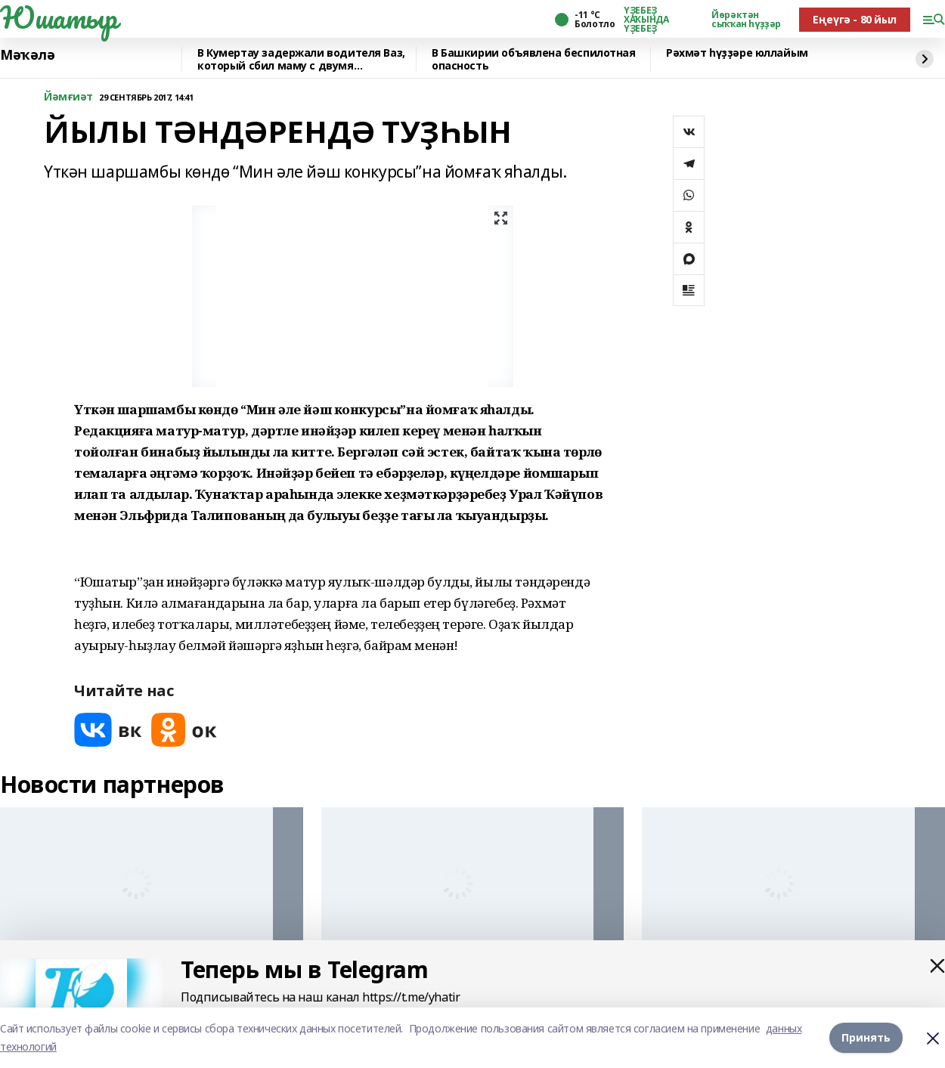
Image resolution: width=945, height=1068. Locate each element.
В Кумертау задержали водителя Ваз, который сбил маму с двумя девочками (301, 59)
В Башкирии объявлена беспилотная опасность (534, 59)
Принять (866, 1037)
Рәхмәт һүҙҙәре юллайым (737, 53)
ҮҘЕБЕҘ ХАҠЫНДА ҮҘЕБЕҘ (646, 19)
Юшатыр (58, 17)
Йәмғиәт (68, 97)
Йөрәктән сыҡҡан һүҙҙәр (746, 20)
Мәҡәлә (27, 55)
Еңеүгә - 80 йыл (855, 19)
